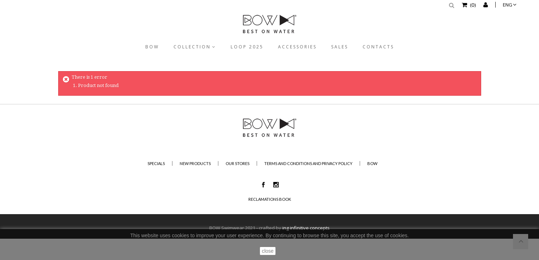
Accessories (297, 47)
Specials (156, 163)
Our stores (237, 163)
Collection (192, 47)
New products (195, 163)
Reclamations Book (269, 199)
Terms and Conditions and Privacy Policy (308, 163)
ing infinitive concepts (306, 228)
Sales (339, 47)
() (472, 5)
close (268, 251)
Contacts (378, 47)
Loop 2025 (247, 47)
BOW (152, 47)
